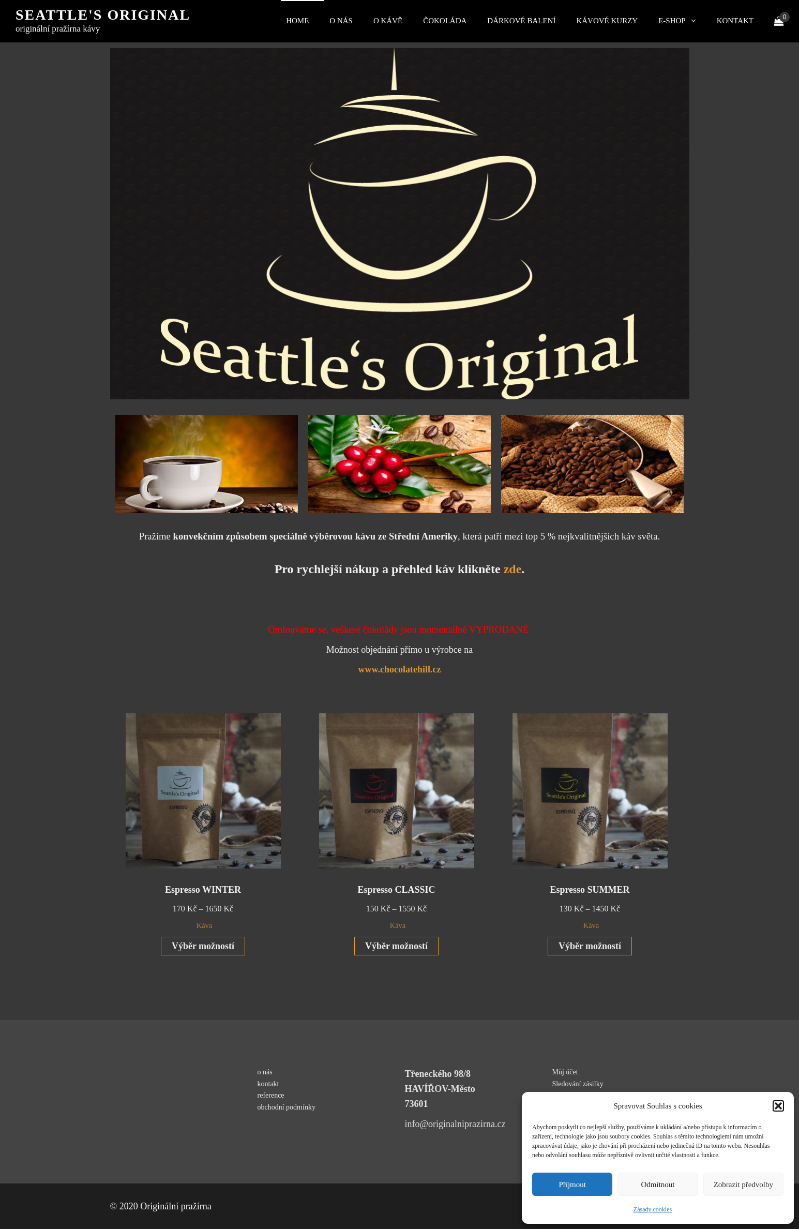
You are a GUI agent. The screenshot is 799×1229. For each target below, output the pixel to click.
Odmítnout (657, 1184)
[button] (778, 1106)
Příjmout (572, 1184)
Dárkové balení (521, 21)
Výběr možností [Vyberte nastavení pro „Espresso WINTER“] (203, 946)
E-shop (672, 21)
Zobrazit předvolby (743, 1184)
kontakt (735, 21)
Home (297, 21)
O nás (341, 21)
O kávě (387, 21)
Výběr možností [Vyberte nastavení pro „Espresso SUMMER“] (590, 946)
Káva (204, 925)
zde (513, 569)
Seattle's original (103, 15)
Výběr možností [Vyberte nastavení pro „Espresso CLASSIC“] (396, 946)
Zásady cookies (653, 1209)
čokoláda (444, 21)
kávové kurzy (607, 21)
